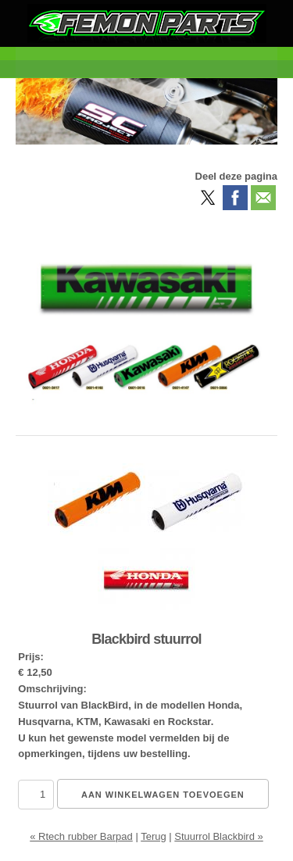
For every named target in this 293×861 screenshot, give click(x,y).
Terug (153, 836)
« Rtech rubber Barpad (81, 836)
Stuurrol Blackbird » (218, 836)
